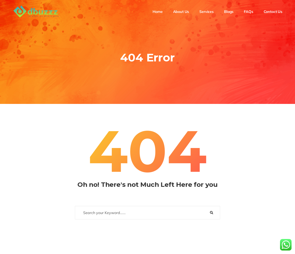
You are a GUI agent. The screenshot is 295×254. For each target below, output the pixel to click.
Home (157, 11)
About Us (181, 11)
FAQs (248, 11)
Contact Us (273, 11)
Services (206, 11)
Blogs (228, 11)
